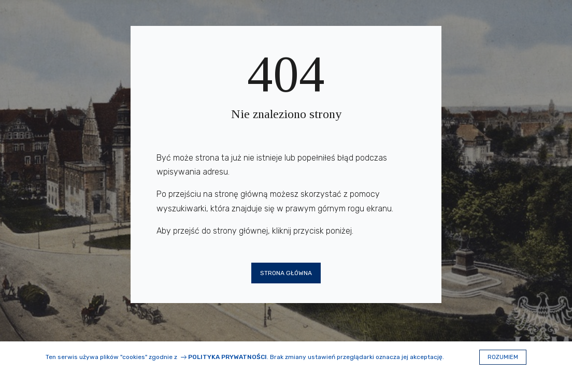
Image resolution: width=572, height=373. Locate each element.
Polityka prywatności (227, 357)
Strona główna (286, 273)
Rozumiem (503, 357)
